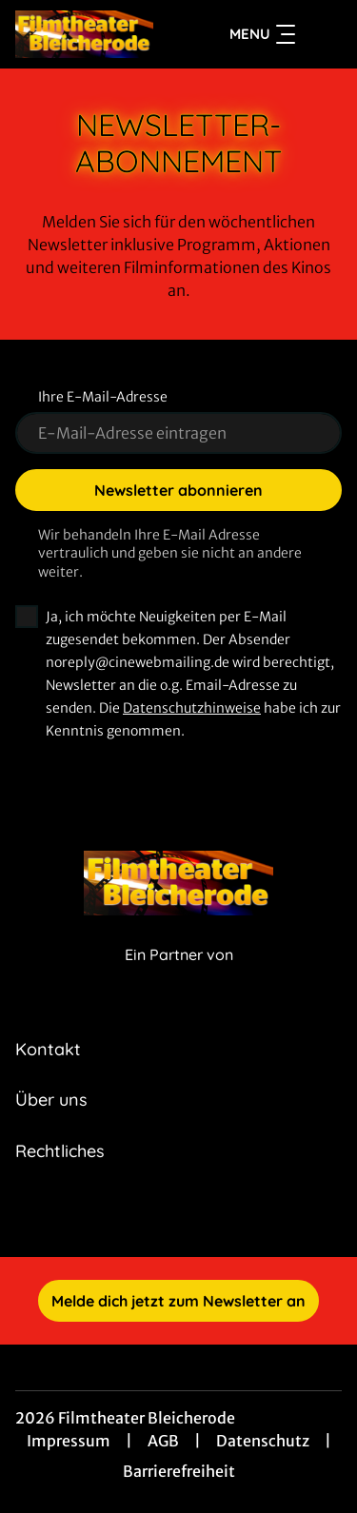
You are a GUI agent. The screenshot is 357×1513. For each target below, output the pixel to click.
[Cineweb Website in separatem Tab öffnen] (179, 975)
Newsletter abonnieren (178, 490)
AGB (163, 1440)
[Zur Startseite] (84, 34)
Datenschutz (262, 1440)
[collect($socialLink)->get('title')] (158, 1215)
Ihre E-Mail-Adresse (103, 396)
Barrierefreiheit (179, 1471)
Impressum (68, 1440)
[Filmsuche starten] (323, 34)
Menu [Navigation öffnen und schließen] (262, 34)
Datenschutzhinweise (192, 708)
